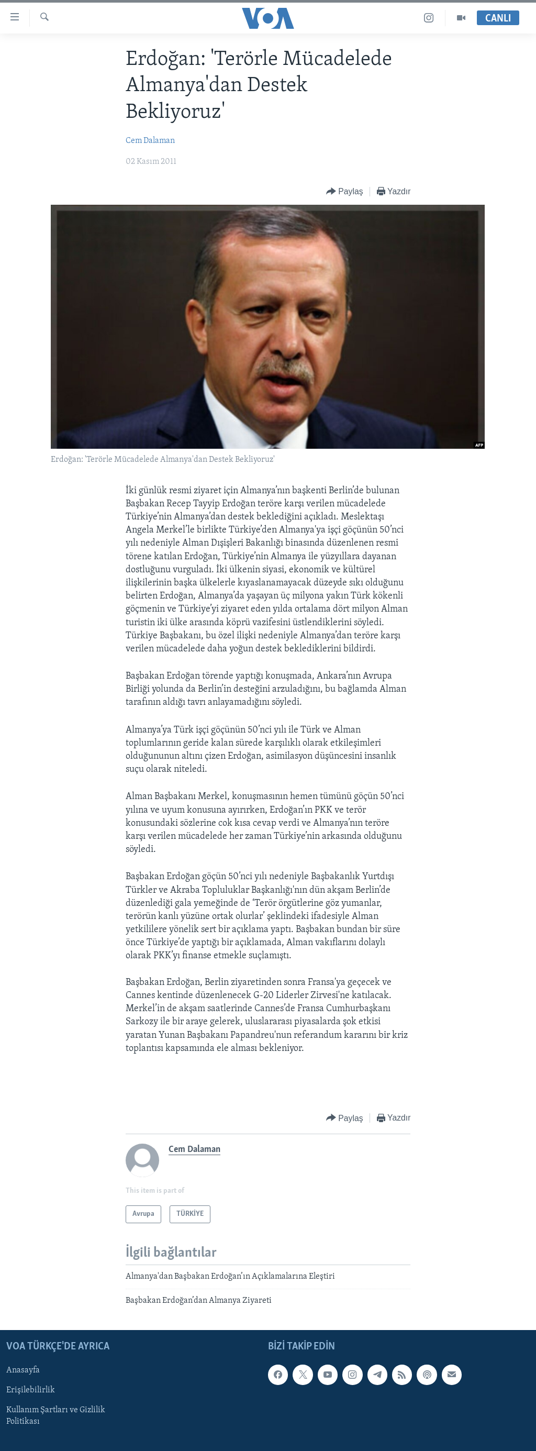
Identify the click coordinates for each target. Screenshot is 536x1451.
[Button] (344, 192)
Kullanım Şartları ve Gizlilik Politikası (55, 1416)
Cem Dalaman (150, 141)
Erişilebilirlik (30, 1391)
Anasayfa (23, 1370)
